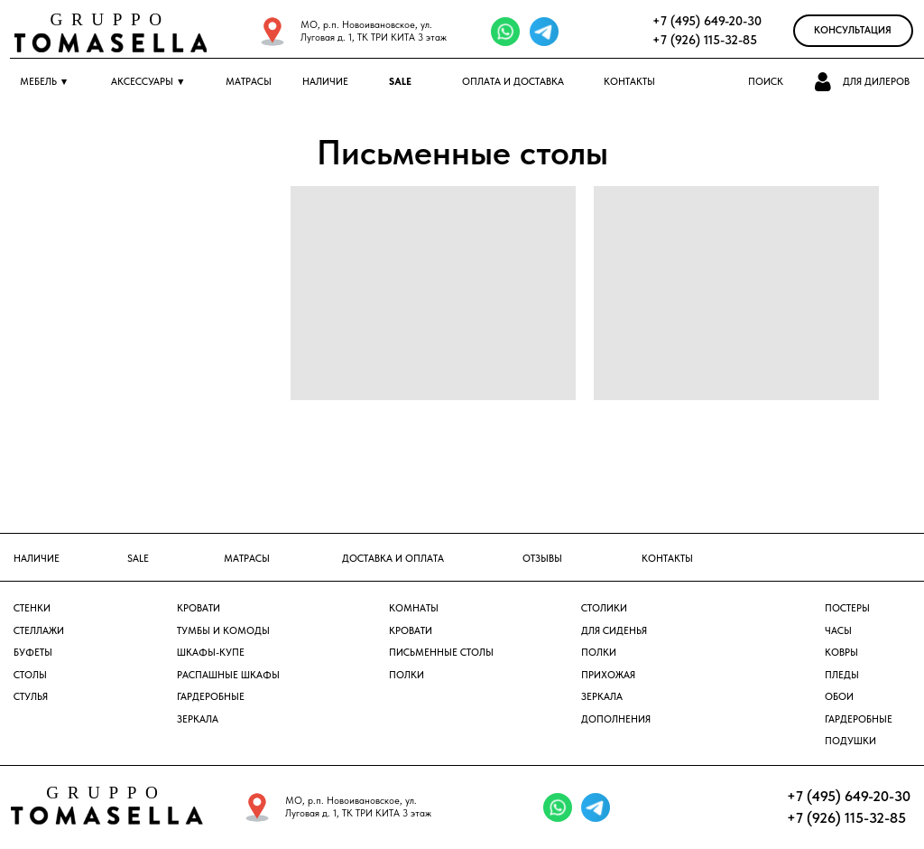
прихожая (608, 675)
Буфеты (33, 652)
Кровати (198, 608)
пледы (842, 675)
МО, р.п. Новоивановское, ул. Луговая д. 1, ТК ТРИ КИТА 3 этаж (373, 31)
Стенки (32, 608)
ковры (841, 652)
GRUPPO (111, 19)
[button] (824, 81)
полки (598, 652)
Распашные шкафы (228, 675)
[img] (272, 31)
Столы (30, 675)
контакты (667, 558)
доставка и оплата (393, 558)
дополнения (616, 719)
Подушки (850, 741)
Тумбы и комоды (223, 631)
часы (838, 631)
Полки (406, 675)
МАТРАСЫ (249, 82)
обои (839, 697)
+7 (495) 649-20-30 (707, 21)
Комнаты (414, 608)
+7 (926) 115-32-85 (704, 40)
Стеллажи (39, 631)
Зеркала (197, 719)
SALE (400, 82)
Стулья (31, 697)
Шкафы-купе (211, 652)
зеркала (602, 697)
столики (604, 608)
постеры (847, 608)
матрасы (247, 558)
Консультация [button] (853, 30)
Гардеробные (211, 697)
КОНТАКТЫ (629, 82)
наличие (37, 558)
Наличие (325, 82)
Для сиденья (614, 631)
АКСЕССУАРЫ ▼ (148, 82)
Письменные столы (441, 652)
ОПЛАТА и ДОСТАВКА (513, 82)
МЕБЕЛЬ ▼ (44, 82)
